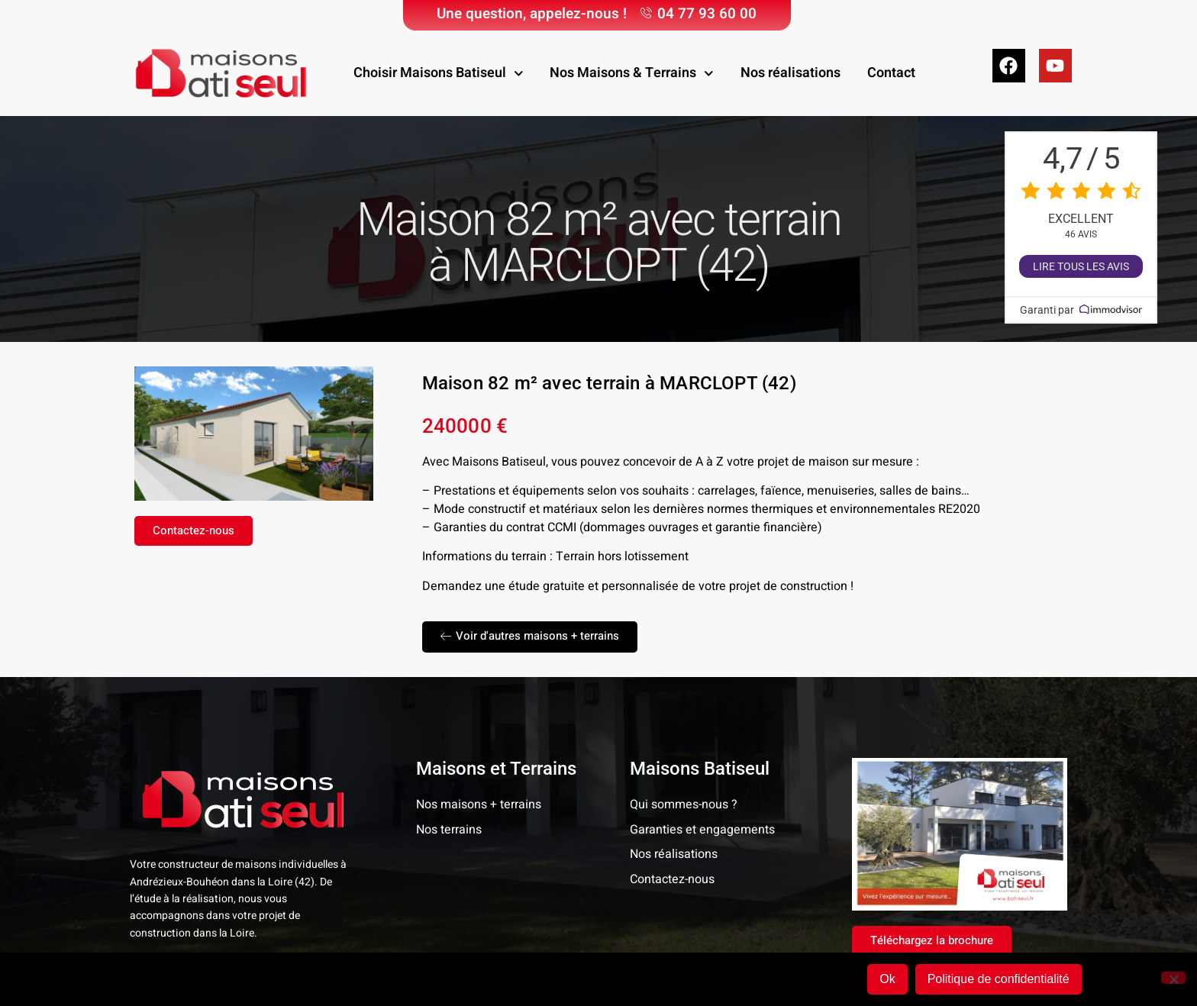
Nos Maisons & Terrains (632, 73)
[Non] (1173, 978)
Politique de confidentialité (999, 978)
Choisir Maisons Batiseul (438, 73)
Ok (887, 978)
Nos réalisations (790, 73)
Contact (891, 73)
